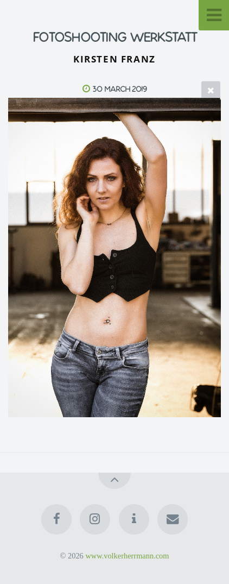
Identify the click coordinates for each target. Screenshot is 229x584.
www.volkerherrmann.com (127, 555)
